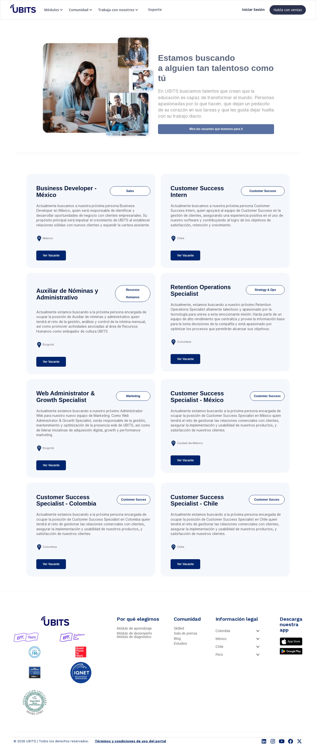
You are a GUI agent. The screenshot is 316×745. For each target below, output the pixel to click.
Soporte (155, 9)
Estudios (180, 643)
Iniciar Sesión (253, 9)
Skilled (179, 628)
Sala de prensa (185, 633)
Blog (177, 638)
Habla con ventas (288, 9)
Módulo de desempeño (134, 633)
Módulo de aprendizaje (134, 628)
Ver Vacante (51, 255)
